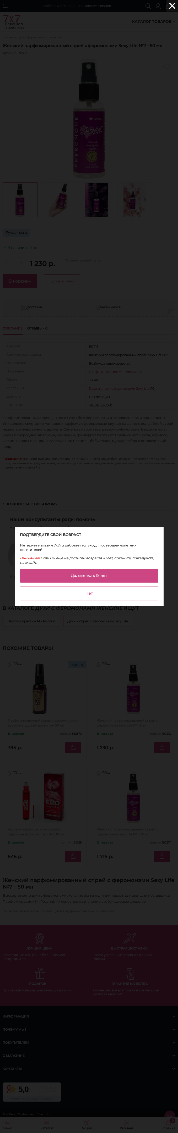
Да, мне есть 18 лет (89, 575)
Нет (89, 593)
